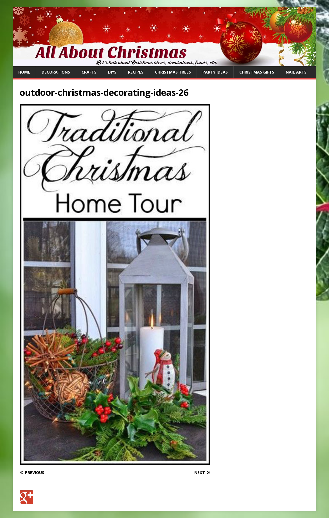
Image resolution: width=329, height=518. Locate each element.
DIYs (112, 72)
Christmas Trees (173, 72)
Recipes (135, 72)
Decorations (56, 72)
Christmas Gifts (256, 72)
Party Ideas (215, 72)
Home (24, 72)
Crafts (89, 72)
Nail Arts (296, 72)
